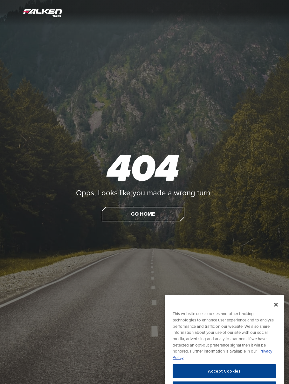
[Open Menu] (11, 13)
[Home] (42, 12)
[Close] (276, 309)
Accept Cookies (224, 375)
